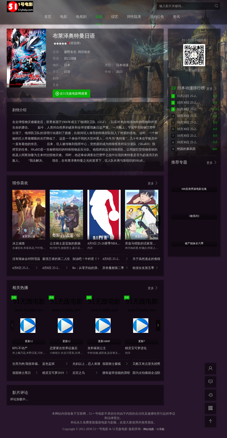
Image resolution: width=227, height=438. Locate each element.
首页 (47, 17)
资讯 (176, 17)
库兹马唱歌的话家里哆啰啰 (143, 243)
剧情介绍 (19, 110)
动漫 (98, 17)
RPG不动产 (20, 348)
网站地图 (148, 429)
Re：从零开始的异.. (85, 268)
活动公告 (157, 17)
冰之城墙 (18, 243)
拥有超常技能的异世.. (115, 373)
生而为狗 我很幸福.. (25, 363)
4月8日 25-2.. (115, 259)
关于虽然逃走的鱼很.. (145, 259)
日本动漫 (122, 65)
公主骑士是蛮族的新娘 (65, 243)
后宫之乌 (85, 373)
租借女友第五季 (145, 268)
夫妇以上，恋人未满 (85, 363)
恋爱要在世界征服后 (64, 348)
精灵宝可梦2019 (55, 373)
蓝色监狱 (55, 363)
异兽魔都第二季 (115, 268)
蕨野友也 (70, 52)
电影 (63, 17)
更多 (153, 183)
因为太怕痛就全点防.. (145, 373)
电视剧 (81, 17)
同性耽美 (134, 17)
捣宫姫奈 (84, 52)
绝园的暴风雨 (183, 149)
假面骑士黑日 (25, 373)
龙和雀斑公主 (96, 348)
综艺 (114, 17)
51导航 (160, 429)
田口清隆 (70, 58)
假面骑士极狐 (115, 363)
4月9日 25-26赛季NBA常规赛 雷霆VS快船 (115, 243)
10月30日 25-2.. (184, 102)
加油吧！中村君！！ (85, 259)
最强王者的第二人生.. (55, 259)
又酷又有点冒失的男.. (145, 363)
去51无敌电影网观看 (71, 93)
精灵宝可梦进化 (136, 348)
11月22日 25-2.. (184, 96)
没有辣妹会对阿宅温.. (25, 259)
